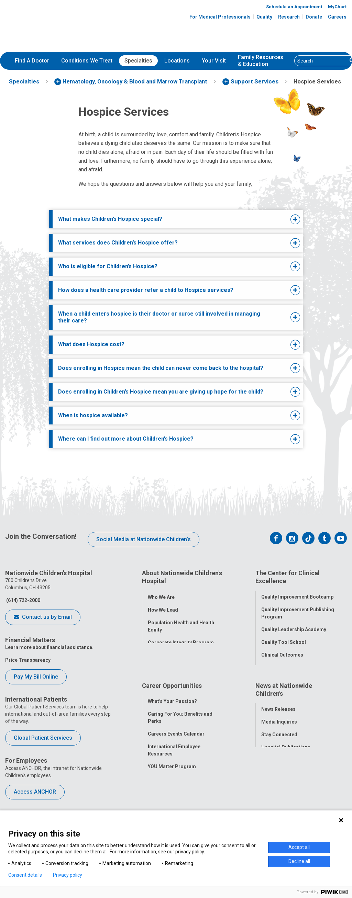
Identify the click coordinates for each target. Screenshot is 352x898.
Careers (337, 16)
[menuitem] (32, 61)
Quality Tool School (283, 639)
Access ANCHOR (35, 791)
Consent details (25, 875)
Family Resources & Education (260, 61)
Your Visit (214, 60)
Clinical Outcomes (282, 652)
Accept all (299, 847)
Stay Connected (279, 748)
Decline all (299, 861)
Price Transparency (28, 660)
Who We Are (161, 594)
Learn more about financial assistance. (49, 647)
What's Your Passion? (172, 714)
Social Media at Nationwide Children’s (143, 539)
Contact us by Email (43, 617)
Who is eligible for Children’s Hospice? (107, 266)
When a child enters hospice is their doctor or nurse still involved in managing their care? (159, 317)
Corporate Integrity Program (181, 639)
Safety (268, 665)
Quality (264, 16)
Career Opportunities (172, 701)
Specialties (138, 60)
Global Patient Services (43, 738)
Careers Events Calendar (176, 747)
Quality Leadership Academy (293, 626)
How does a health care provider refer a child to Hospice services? (145, 290)
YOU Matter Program (172, 780)
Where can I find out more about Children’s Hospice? (126, 438)
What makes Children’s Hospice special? (110, 219)
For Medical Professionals (220, 16)
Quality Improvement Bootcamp (297, 594)
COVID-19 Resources (172, 805)
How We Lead (163, 607)
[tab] (165, 219)
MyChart (337, 6)
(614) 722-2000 (22, 600)
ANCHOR (158, 792)
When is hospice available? (93, 415)
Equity (268, 677)
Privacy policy (67, 875)
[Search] (321, 60)
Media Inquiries (279, 735)
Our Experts (274, 773)
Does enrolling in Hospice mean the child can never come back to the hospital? (160, 368)
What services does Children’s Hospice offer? (118, 242)
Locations (177, 60)
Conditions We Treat (86, 60)
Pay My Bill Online (36, 676)
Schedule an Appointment (294, 6)
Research (289, 16)
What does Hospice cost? (91, 344)
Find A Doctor (32, 60)
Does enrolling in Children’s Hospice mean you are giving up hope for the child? (160, 391)
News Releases (278, 723)
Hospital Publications (285, 761)
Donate (314, 16)
